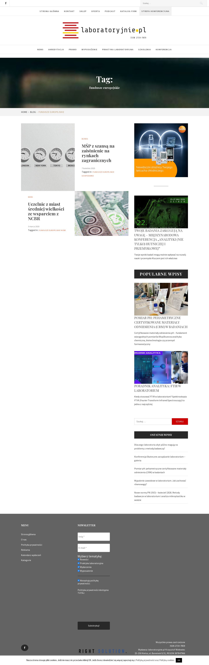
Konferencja (164, 49)
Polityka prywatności (31, 544)
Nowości (83, 559)
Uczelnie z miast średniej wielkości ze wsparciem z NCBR (46, 211)
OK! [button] (179, 660)
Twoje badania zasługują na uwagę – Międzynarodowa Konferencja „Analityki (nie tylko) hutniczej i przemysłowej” (158, 239)
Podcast (110, 11)
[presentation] (89, 607)
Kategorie (26, 560)
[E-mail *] (94, 548)
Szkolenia (144, 49)
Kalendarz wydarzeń (31, 555)
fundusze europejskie (103, 172)
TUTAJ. (81, 592)
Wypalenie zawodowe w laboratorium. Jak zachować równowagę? (160, 482)
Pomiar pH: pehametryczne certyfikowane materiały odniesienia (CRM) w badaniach (161, 322)
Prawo (73, 49)
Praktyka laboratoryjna (118, 49)
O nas (24, 539)
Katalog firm (128, 11)
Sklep (83, 11)
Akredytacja (56, 49)
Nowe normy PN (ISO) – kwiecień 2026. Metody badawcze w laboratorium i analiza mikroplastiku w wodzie (159, 496)
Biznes (85, 139)
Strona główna (49, 11)
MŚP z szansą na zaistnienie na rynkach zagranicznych (98, 153)
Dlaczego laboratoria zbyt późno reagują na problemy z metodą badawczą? (156, 446)
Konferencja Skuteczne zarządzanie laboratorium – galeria (159, 458)
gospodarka (88, 176)
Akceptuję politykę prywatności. (88, 582)
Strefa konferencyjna (155, 11)
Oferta (95, 11)
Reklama (25, 549)
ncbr (63, 230)
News (40, 49)
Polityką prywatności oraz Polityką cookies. (155, 660)
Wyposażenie (89, 49)
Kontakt (69, 11)
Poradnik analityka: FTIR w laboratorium (157, 388)
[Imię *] (94, 537)
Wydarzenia (84, 567)
